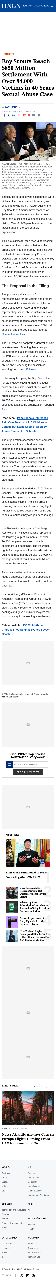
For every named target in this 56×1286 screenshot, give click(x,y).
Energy (5, 1218)
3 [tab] (39, 1086)
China (4, 1177)
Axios (5, 409)
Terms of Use (34, 1257)
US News (30, 369)
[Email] (33, 115)
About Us (32, 1243)
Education (32, 1182)
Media (4, 1227)
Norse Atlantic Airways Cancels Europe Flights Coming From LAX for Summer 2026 (28, 1139)
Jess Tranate (12, 106)
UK (3, 1191)
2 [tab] (37, 1086)
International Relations (38, 1195)
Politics (31, 1173)
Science (31, 1224)
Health (31, 1229)
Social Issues (34, 1186)
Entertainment (10, 1237)
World (6, 1167)
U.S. (30, 1167)
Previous (46, 1086)
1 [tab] (34, 1086)
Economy (6, 1214)
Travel (4, 1128)
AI (29, 1210)
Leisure (5, 1248)
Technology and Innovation (14, 1210)
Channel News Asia (13, 334)
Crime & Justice (35, 1191)
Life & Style (7, 1243)
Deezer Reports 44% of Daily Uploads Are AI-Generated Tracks (32, 921)
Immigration (33, 1177)
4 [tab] (41, 1086)
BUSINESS (7, 1203)
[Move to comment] (39, 115)
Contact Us (33, 1248)
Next (52, 1086)
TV (3, 1257)
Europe (5, 1182)
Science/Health (37, 1218)
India (4, 1186)
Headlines (8, 54)
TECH (30, 1203)
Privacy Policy (34, 1252)
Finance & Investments (12, 1223)
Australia (6, 1173)
